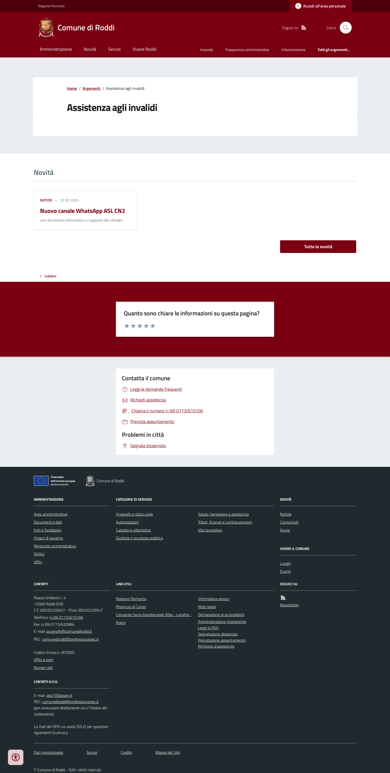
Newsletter (289, 605)
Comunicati (289, 522)
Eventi (285, 571)
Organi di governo (48, 538)
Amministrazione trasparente (222, 622)
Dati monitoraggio (48, 752)
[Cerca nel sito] (344, 28)
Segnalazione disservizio (218, 634)
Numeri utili (43, 668)
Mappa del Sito (167, 752)
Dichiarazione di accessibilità (221, 615)
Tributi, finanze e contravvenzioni (225, 522)
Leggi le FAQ (208, 628)
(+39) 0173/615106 (66, 617)
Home (72, 88)
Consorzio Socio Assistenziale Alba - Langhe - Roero (154, 619)
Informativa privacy (214, 599)
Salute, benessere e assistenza (223, 514)
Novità (90, 49)
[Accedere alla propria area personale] (320, 6)
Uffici (38, 562)
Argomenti (91, 88)
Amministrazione (56, 49)
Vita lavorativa (210, 530)
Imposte (206, 49)
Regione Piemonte (51, 5)
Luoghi (285, 563)
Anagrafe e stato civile (134, 514)
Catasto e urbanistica (133, 530)
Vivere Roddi (144, 49)
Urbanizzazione (293, 49)
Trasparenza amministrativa (247, 49)
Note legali (207, 607)
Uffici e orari (43, 660)
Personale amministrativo (55, 546)
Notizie (46, 200)
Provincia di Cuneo (131, 607)
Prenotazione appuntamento (221, 640)
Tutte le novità (318, 246)
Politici (39, 554)
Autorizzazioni (127, 522)
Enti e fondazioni (47, 530)
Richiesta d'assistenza (216, 646)
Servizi (114, 49)
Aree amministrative (50, 514)
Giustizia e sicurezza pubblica (139, 538)
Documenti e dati (48, 522)
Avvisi (285, 530)
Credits (126, 752)
